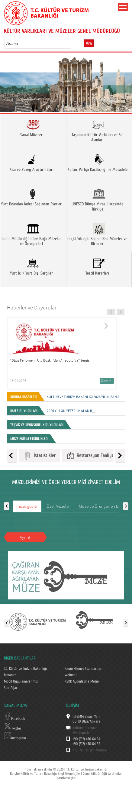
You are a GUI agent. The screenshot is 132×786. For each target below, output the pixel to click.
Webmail (71, 675)
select (72, 43)
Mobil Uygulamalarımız (21, 681)
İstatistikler (39, 455)
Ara (89, 43)
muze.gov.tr (27, 506)
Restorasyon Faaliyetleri (94, 455)
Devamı (106, 380)
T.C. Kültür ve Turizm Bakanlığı (25, 668)
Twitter (12, 728)
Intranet (10, 675)
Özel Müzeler (58, 506)
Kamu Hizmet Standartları (83, 668)
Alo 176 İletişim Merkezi (89, 750)
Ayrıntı (25, 537)
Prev (7, 85)
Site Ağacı (11, 688)
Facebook (14, 719)
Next (125, 85)
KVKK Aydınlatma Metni (82, 681)
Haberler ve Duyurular (31, 307)
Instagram (15, 738)
